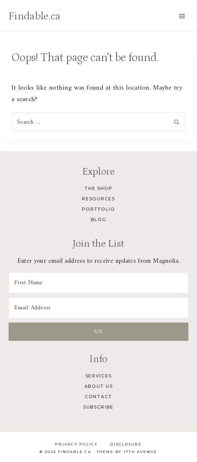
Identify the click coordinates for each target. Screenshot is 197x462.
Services (98, 375)
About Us (98, 386)
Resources (98, 198)
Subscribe (98, 407)
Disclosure (126, 444)
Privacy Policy (76, 444)
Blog (99, 219)
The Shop (98, 188)
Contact (98, 396)
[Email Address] (98, 307)
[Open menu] (181, 16)
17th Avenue (141, 451)
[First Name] (98, 282)
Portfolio (98, 209)
